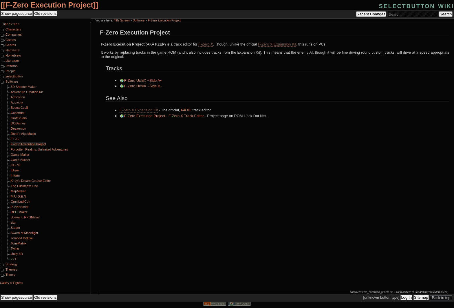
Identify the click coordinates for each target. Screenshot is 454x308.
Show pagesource (16, 13)
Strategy (11, 264)
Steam (15, 227)
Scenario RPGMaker (25, 217)
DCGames (18, 123)
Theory (10, 274)
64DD (186, 110)
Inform (15, 175)
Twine (15, 248)
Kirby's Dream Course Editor (31, 180)
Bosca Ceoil (19, 107)
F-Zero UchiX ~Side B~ (143, 86)
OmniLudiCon (20, 201)
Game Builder (20, 160)
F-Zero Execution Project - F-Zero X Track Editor (164, 116)
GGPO (15, 165)
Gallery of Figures (11, 283)
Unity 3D (17, 254)
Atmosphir (18, 97)
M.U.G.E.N (18, 196)
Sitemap (421, 297)
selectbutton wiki (416, 5)
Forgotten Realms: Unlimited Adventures (39, 149)
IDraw (15, 170)
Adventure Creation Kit (27, 92)
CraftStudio (19, 118)
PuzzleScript (19, 207)
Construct (17, 113)
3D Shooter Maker (23, 86)
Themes (11, 269)
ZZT (14, 259)
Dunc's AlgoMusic (23, 133)
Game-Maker (20, 154)
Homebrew (13, 55)
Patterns (11, 66)
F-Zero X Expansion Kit (277, 44)
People (10, 71)
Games (11, 39)
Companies (14, 34)
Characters (13, 29)
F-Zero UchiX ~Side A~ (143, 80)
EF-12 (15, 139)
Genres (11, 45)
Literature (12, 60)
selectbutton (14, 76)
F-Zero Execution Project (49, 5)
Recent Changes (371, 14)
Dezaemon (18, 128)
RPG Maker (19, 212)
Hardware (12, 50)
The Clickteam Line (24, 186)
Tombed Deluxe (22, 238)
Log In (406, 297)
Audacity (17, 102)
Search (446, 14)
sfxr (13, 222)
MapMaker (18, 191)
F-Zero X (205, 44)
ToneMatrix (18, 243)
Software (138, 20)
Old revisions (45, 13)
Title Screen (121, 20)
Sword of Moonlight (24, 233)
